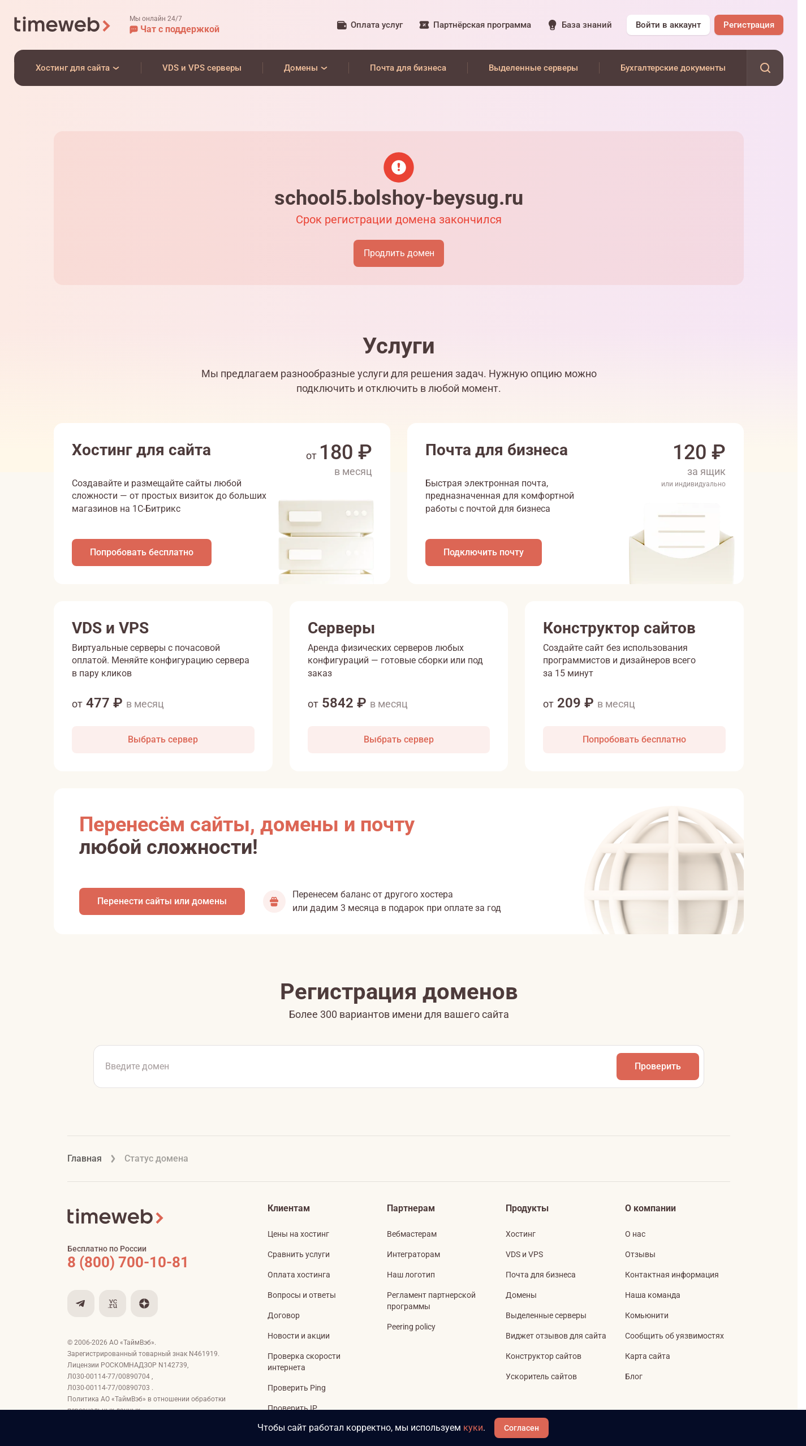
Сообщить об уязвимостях (674, 1338)
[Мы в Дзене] (144, 1306)
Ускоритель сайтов (541, 1379)
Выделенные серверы (546, 1318)
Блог (634, 1379)
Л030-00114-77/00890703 (109, 1391)
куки (474, 1427)
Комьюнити (647, 1318)
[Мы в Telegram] (80, 1306)
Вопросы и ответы (302, 1297)
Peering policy (411, 1329)
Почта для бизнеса (541, 1277)
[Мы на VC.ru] (112, 1306)
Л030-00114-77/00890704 (109, 1379)
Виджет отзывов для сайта (556, 1338)
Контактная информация (672, 1277)
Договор (284, 1318)
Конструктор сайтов (543, 1358)
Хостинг (521, 1236)
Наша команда (652, 1297)
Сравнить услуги (299, 1257)
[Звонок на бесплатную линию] (152, 1265)
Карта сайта (647, 1358)
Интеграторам (413, 1257)
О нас (635, 1236)
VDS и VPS (524, 1257)
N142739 (172, 1368)
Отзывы (640, 1257)
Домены (521, 1297)
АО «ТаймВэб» (131, 1345)
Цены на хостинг (298, 1236)
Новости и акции (299, 1338)
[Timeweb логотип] (62, 25)
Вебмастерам (412, 1236)
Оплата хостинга (299, 1277)
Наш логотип (411, 1277)
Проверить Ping (297, 1390)
